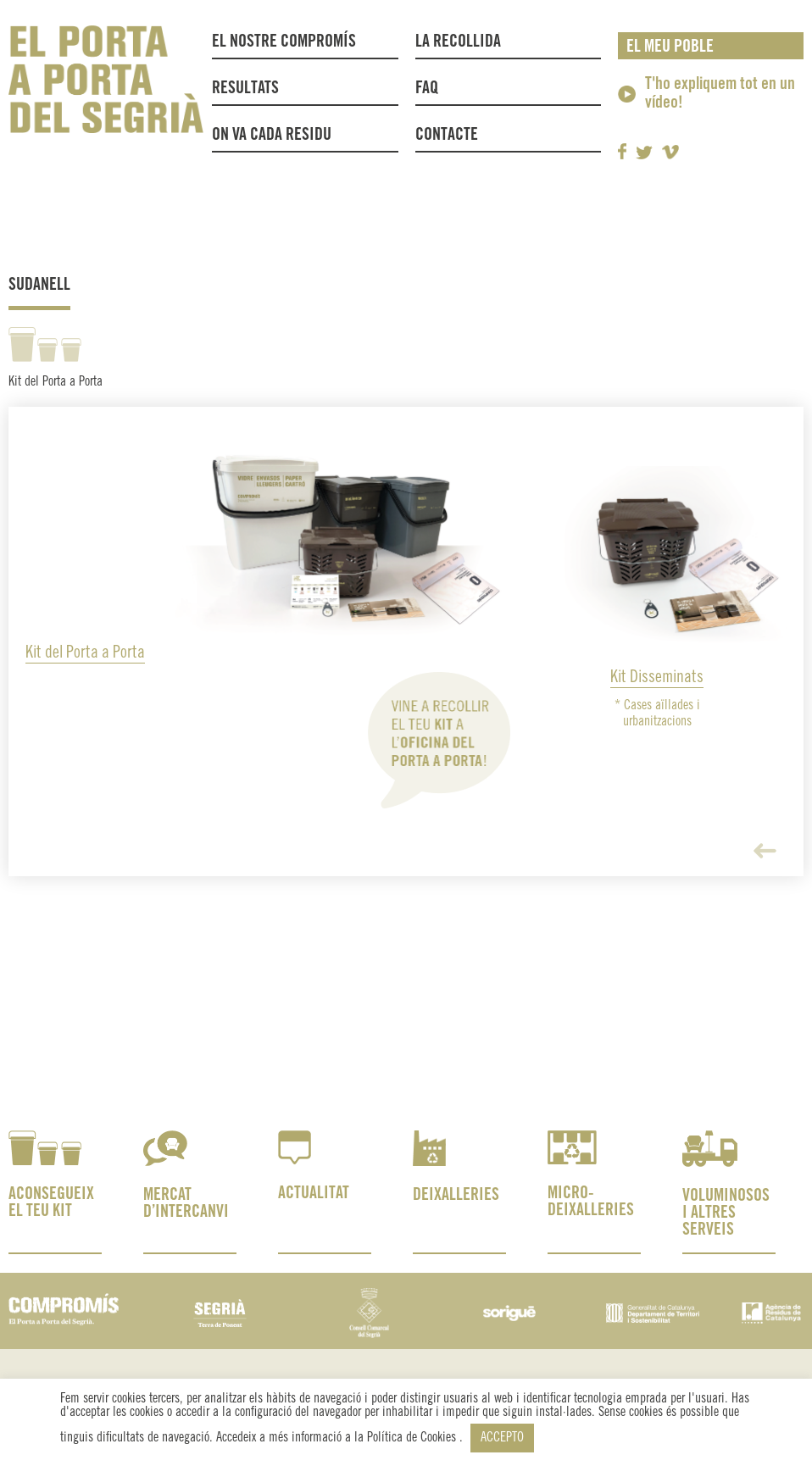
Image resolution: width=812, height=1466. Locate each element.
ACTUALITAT (313, 1193)
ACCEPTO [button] (502, 1437)
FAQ (426, 88)
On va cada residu (271, 135)
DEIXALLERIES (456, 1195)
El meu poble (670, 47)
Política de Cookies (413, 1437)
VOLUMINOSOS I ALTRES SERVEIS (726, 1213)
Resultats (245, 88)
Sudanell (39, 285)
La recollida (462, 42)
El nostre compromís (284, 42)
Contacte (446, 135)
